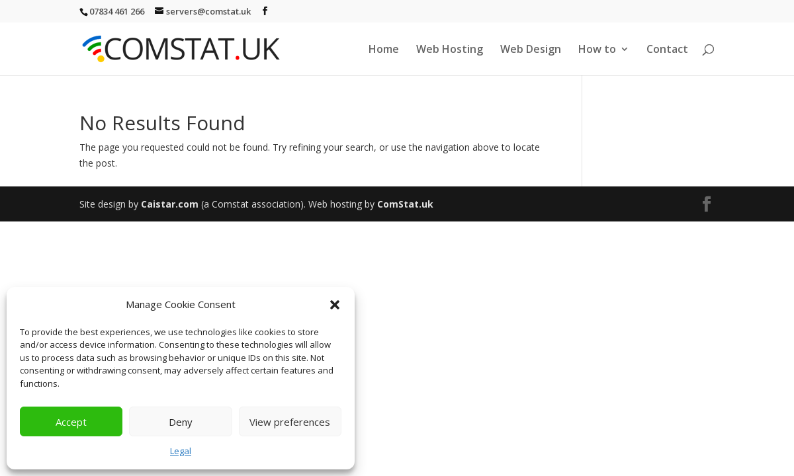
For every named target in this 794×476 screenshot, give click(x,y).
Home (384, 50)
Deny (181, 421)
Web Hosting (449, 50)
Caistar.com (169, 204)
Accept (71, 421)
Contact (667, 50)
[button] (334, 304)
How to (597, 50)
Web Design (530, 50)
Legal (180, 451)
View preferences (289, 421)
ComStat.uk (405, 204)
